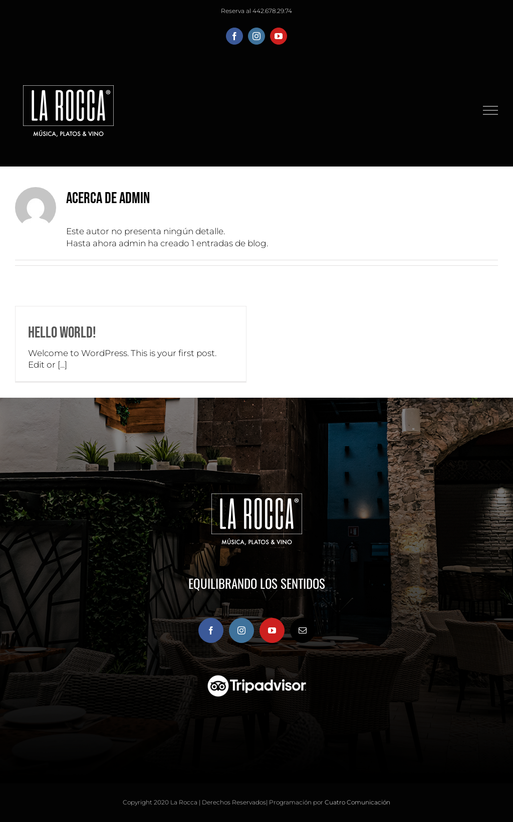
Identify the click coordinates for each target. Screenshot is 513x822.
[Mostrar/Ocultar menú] (490, 110)
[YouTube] (272, 630)
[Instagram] (241, 630)
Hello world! (62, 332)
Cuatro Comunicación (357, 802)
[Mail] (302, 630)
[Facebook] (210, 630)
